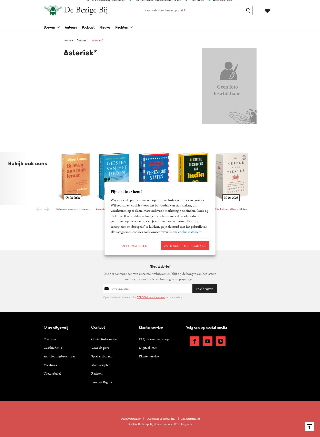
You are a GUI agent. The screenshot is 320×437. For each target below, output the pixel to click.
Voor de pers (100, 347)
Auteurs (71, 26)
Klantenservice (149, 356)
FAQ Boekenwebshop (154, 339)
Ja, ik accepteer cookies (185, 245)
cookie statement (189, 231)
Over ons (50, 339)
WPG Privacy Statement (151, 297)
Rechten (121, 26)
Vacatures (50, 364)
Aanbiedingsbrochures (59, 356)
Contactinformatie (104, 339)
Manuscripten (100, 364)
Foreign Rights (101, 381)
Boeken (49, 26)
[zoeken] (249, 10)
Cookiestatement (190, 419)
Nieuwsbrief (52, 373)
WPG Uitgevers (183, 424)
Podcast (88, 26)
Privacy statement (131, 419)
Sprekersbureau (101, 356)
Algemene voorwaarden (161, 419)
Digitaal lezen (148, 347)
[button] (46, 209)
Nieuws (104, 26)
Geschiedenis (53, 347)
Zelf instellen (134, 245)
